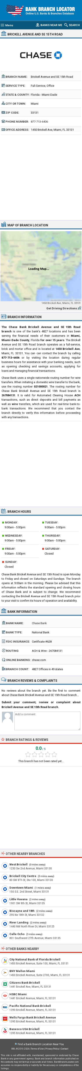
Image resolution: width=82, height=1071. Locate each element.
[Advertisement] (41, 177)
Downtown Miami (21, 887)
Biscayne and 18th (22, 910)
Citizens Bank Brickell (24, 982)
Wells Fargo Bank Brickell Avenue (32, 1017)
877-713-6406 (39, 121)
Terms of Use (37, 1049)
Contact (64, 1049)
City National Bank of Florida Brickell (34, 959)
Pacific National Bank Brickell (30, 1006)
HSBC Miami (18, 994)
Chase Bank (39, 623)
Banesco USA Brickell (24, 1029)
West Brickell (18, 864)
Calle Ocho (16, 934)
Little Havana (18, 899)
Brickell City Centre (22, 876)
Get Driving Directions (61, 308)
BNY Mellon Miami (22, 971)
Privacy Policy (52, 1049)
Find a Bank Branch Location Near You (41, 1044)
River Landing (18, 922)
